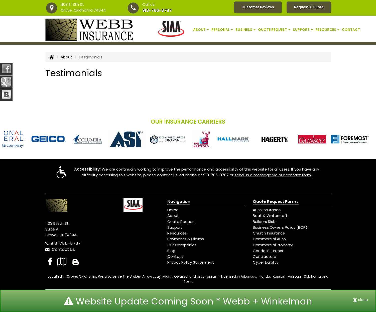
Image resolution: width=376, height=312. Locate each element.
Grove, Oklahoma (81, 276)
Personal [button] (222, 29)
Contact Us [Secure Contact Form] (60, 249)
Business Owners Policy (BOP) (280, 227)
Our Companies (182, 245)
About (66, 57)
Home (173, 209)
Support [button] (303, 29)
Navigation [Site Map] (178, 201)
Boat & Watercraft (270, 215)
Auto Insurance (267, 209)
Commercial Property (273, 245)
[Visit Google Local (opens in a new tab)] (62, 261)
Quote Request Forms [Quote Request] (276, 201)
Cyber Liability (265, 262)
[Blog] (75, 261)
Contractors (264, 256)
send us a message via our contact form (272, 175)
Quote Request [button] (274, 29)
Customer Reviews (257, 7)
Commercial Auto (269, 239)
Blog (171, 250)
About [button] (201, 29)
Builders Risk (264, 221)
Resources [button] (327, 29)
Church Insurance (269, 233)
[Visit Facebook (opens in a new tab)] (50, 261)
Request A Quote (308, 7)
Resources (177, 233)
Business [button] (245, 29)
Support (174, 227)
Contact (351, 29)
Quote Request (181, 221)
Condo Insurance (269, 250)
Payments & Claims (185, 239)
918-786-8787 (157, 10)
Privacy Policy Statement (190, 262)
